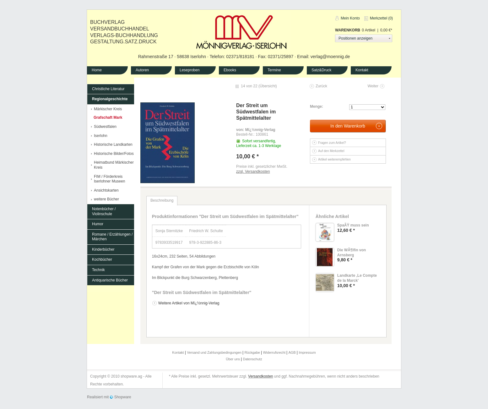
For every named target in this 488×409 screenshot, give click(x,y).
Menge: (316, 106)
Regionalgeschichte (109, 99)
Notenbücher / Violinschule (104, 211)
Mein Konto (350, 18)
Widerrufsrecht (274, 352)
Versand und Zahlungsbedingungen (214, 352)
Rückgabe (252, 352)
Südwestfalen (105, 126)
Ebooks (230, 70)
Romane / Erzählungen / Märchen (112, 237)
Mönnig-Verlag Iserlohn (241, 31)
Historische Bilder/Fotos (114, 153)
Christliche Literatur (108, 89)
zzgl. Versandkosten (253, 171)
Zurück (321, 86)
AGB (292, 352)
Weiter (373, 86)
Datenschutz (252, 359)
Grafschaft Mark (108, 117)
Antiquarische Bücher (110, 280)
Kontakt (361, 70)
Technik (98, 270)
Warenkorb (347, 30)
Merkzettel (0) (381, 18)
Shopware (122, 397)
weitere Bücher (106, 199)
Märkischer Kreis (108, 109)
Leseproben (189, 70)
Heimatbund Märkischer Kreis (114, 165)
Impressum (307, 352)
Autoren (142, 70)
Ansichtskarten (106, 190)
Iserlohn (100, 136)
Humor (97, 224)
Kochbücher (102, 259)
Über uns (233, 359)
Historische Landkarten (113, 144)
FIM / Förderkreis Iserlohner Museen (109, 179)
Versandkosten (260, 376)
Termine (274, 70)
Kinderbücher (103, 249)
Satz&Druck (321, 70)
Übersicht (268, 86)
